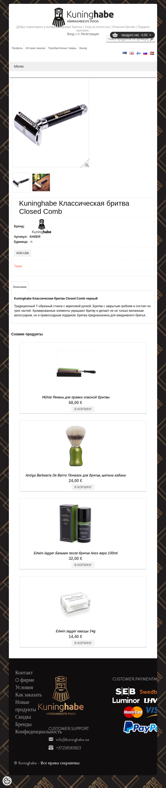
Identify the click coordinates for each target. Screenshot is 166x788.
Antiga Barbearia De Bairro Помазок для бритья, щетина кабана (75, 475)
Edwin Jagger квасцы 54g (75, 631)
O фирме (24, 680)
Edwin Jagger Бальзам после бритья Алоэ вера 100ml (75, 553)
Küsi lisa (22, 253)
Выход (83, 48)
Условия (24, 687)
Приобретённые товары (62, 48)
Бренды (23, 724)
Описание (20, 286)
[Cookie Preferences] (7, 780)
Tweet (18, 266)
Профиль (17, 48)
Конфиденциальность (38, 731)
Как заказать (28, 694)
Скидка (23, 717)
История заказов (35, 48)
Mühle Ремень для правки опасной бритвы (75, 397)
